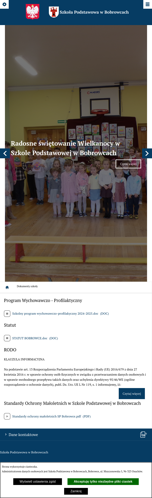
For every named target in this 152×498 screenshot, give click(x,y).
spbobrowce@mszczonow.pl (31, 295)
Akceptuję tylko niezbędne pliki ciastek (103, 481)
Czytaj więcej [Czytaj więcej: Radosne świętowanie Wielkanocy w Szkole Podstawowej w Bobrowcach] (130, 70)
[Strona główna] (7, 97)
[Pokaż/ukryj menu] (147, 4)
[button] (5, 58)
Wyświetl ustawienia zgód (38, 481)
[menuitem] (76, 329)
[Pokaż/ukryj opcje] (4, 4)
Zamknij (76, 491)
